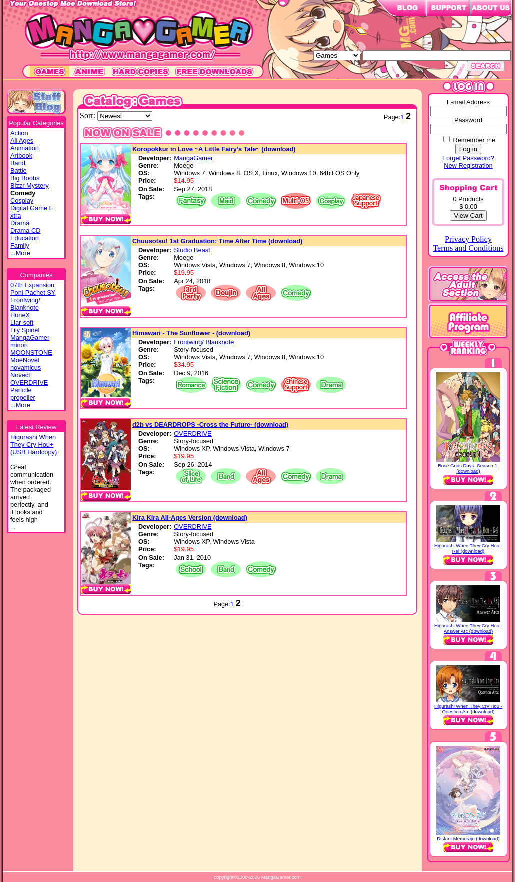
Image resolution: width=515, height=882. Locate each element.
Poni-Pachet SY (33, 292)
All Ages (22, 140)
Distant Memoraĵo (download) (468, 839)
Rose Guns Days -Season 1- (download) (468, 468)
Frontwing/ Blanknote (25, 304)
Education (24, 238)
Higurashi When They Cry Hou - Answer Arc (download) (468, 628)
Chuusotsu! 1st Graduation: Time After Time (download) (217, 241)
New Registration (468, 166)
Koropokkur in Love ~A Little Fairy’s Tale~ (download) (214, 149)
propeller (23, 398)
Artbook (21, 156)
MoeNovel (25, 360)
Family (20, 246)
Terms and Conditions (468, 248)
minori (19, 345)
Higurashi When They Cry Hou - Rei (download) (468, 548)
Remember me (474, 140)
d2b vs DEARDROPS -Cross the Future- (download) (210, 424)
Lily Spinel (25, 330)
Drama (20, 223)
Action (19, 133)
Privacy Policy (468, 239)
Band (18, 163)
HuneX (20, 315)
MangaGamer (30, 338)
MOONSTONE (31, 352)
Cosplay (22, 200)
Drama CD (25, 230)
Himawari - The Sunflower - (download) (191, 333)
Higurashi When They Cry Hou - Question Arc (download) (468, 709)
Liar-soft (22, 322)
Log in (469, 149)
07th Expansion (32, 285)
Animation (24, 148)
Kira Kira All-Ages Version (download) (190, 518)
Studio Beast (192, 250)
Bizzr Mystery (29, 186)
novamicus (25, 368)
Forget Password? (468, 158)
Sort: (89, 116)
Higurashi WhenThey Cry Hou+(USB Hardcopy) (33, 445)
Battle (18, 170)
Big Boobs (25, 178)
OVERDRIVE (29, 382)
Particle (21, 390)
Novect (20, 375)
